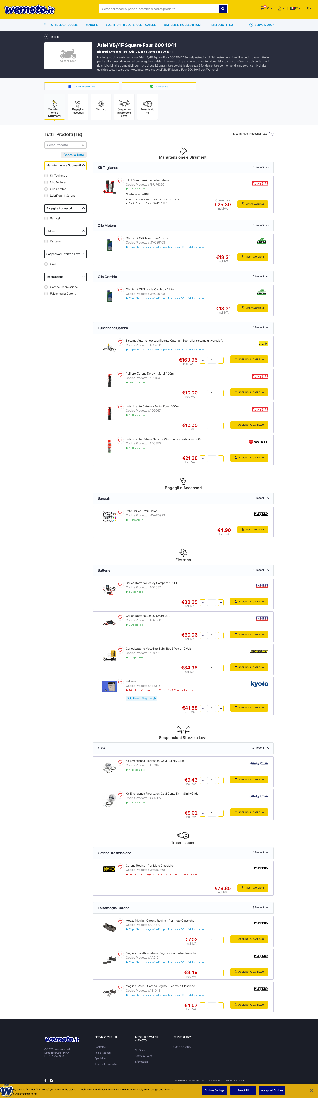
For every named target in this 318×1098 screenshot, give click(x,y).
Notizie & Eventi (144, 1057)
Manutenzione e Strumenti (63, 168)
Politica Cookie (234, 1082)
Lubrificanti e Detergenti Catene (131, 24)
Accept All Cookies (272, 1090)
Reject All (243, 1090)
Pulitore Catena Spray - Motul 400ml (150, 376)
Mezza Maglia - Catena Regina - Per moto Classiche (160, 922)
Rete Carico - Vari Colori (141, 513)
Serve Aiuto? (261, 25)
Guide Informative (85, 86)
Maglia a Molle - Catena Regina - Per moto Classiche (160, 988)
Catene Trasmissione (64, 289)
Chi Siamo (140, 1052)
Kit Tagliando (58, 177)
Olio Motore (58, 184)
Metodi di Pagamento (259, 1082)
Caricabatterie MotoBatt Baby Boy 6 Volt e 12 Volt (158, 651)
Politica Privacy (212, 1082)
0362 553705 (181, 1049)
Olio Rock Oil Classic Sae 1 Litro (147, 240)
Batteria (131, 683)
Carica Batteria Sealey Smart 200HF (150, 618)
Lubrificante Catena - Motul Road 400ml (152, 408)
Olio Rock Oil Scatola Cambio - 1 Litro (150, 291)
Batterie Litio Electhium (182, 24)
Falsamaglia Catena (63, 295)
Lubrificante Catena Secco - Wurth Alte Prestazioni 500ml (164, 441)
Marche (92, 24)
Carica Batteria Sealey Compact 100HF (152, 585)
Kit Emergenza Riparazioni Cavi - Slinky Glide (155, 763)
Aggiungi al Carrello (245, 362)
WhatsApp (161, 86)
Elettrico (51, 233)
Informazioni (141, 1063)
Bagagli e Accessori (59, 210)
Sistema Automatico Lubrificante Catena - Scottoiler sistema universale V (174, 343)
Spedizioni (100, 1060)
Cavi (53, 266)
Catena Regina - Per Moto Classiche (150, 867)
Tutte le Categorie (61, 24)
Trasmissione (54, 279)
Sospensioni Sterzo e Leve (63, 256)
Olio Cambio (58, 191)
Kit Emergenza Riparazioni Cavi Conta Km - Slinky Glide (162, 796)
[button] (269, 8)
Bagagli (55, 220)
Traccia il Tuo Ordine (106, 1066)
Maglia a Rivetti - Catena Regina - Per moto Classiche (161, 955)
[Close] (311, 1090)
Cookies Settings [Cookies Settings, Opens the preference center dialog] (214, 1090)
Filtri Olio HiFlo (221, 24)
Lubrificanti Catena (63, 198)
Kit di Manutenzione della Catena (147, 182)
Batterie (55, 243)
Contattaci (100, 1049)
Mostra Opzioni (249, 206)
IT (294, 8)
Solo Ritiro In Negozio (141, 700)
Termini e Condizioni (187, 1082)
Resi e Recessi (103, 1054)
